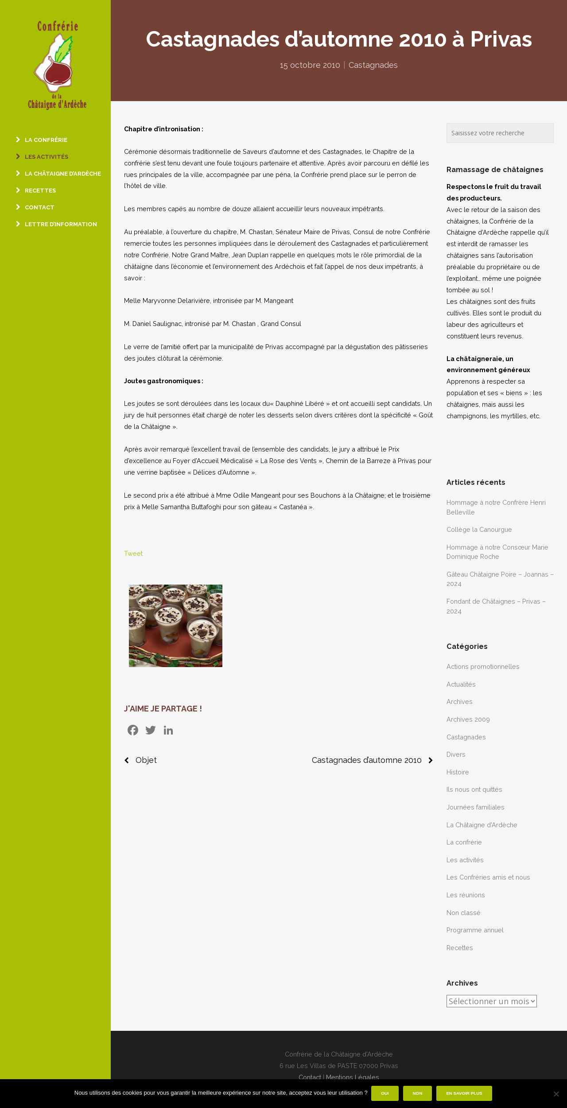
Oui (385, 1093)
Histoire (458, 772)
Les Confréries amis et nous (488, 877)
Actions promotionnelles (483, 666)
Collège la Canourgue (479, 529)
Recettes (460, 947)
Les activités (465, 860)
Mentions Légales (352, 1077)
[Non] (555, 1093)
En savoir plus (465, 1093)
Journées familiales (476, 807)
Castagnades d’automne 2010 (367, 760)
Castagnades (373, 65)
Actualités (461, 684)
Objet (146, 760)
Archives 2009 (468, 719)
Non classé (464, 912)
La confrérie (464, 842)
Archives (460, 701)
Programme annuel (475, 930)
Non (418, 1093)
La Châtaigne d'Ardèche (482, 825)
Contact (310, 1077)
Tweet (133, 553)
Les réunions (466, 895)
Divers (456, 754)
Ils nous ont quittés (474, 789)
